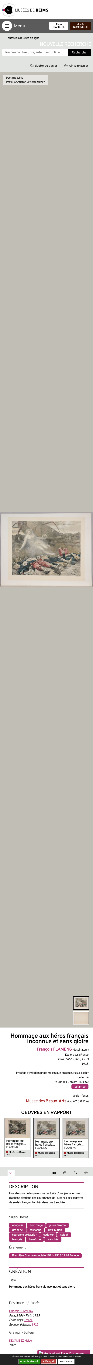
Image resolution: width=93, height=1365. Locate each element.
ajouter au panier (43, 66)
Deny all (50, 1361)
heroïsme (35, 1239)
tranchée (53, 1239)
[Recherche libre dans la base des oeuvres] (35, 52)
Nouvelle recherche (65, 44)
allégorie (17, 1225)
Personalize (66, 1361)
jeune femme (57, 1225)
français (17, 1239)
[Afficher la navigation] (7, 26)
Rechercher (80, 53)
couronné (35, 1230)
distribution (55, 1230)
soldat (64, 1235)
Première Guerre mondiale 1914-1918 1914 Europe (45, 1256)
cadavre (48, 1235)
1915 (35, 1325)
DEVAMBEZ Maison (21, 1341)
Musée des (46, 1101)
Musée (80, 26)
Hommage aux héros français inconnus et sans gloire (16, 1143)
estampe (79, 1087)
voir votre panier (76, 66)
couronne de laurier (24, 1235)
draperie (17, 1230)
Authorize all (29, 1361)
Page (59, 26)
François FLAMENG (21, 1311)
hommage (36, 1225)
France (28, 1320)
